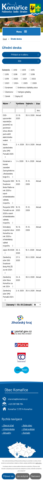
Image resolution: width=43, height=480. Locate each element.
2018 (33, 74)
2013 (24, 70)
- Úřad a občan (28, 429)
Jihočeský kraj (21, 320)
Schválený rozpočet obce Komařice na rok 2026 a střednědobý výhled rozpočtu (8, 236)
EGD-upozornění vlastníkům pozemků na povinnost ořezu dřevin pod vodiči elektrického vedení (7, 127)
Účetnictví (9, 91)
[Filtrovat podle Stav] (39, 110)
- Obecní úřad (8, 425)
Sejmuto (30, 103)
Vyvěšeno (20, 103)
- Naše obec (27, 425)
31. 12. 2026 (28, 182)
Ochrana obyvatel (21, 357)
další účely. (39, 463)
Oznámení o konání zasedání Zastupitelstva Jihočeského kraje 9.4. (8, 169)
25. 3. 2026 (18, 251)
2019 (7, 78)
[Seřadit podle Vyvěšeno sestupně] (17, 106)
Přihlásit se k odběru (25, 54)
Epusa (21, 345)
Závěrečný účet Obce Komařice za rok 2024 (8, 282)
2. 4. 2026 (20, 144)
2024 (16, 83)
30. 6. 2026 (30, 115)
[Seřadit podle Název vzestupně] (10, 102)
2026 (35, 83)
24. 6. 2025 (18, 278)
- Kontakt (26, 432)
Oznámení (9, 87)
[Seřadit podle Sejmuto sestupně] (27, 106)
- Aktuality (6, 432)
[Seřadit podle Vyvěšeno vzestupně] (17, 105)
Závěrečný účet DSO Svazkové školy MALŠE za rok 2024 (8, 265)
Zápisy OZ (19, 96)
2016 (15, 74)
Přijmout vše (8, 476)
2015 (7, 74)
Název (6, 103)
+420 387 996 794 (15, 404)
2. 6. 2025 (20, 290)
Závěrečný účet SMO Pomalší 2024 (8, 295)
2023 (7, 83)
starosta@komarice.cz (18, 399)
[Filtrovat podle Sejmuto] (30, 110)
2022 (34, 78)
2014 (33, 70)
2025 (26, 83)
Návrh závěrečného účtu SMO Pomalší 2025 (8, 150)
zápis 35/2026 (8, 251)
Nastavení (35, 476)
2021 (25, 78)
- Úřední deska (8, 429)
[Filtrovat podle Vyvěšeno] (20, 110)
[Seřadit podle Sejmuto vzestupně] (27, 105)
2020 (16, 78)
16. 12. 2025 (18, 182)
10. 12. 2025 (18, 228)
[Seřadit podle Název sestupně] (10, 103)
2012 (15, 70)
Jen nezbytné (22, 476)
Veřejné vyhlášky (24, 91)
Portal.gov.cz (21, 332)
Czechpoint (21, 370)
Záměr (7, 96)
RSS (29, 61)
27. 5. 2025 (18, 259)
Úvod (5, 39)
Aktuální (39, 115)
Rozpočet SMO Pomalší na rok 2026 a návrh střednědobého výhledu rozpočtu (8, 215)
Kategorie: (6, 69)
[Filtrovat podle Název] (9, 110)
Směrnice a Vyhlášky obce (28, 87)
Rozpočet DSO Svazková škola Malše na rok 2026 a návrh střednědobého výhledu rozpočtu (8, 192)
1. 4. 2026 (19, 161)
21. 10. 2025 (18, 117)
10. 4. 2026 (30, 161)
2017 (24, 74)
